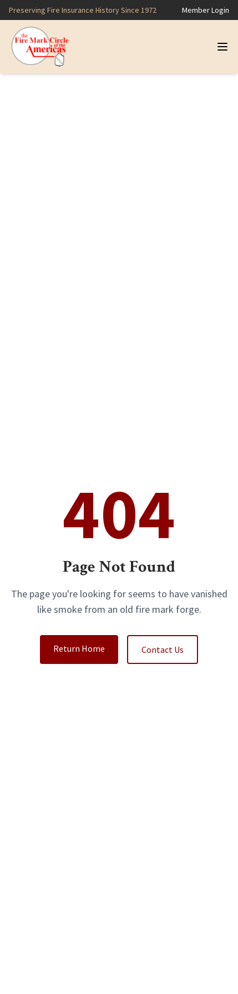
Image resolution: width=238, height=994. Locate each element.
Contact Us (162, 649)
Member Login (205, 10)
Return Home (79, 648)
